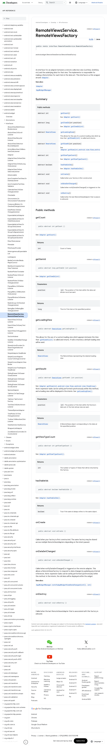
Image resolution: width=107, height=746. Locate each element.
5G (45, 698)
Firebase (34, 721)
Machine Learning (47, 680)
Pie (70, 697)
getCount (64, 113)
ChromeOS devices (60, 686)
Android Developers (42, 22)
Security (34, 687)
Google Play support (98, 689)
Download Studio (85, 695)
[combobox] (55, 3)
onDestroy (65, 193)
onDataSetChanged (68, 184)
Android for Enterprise (35, 682)
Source (33, 690)
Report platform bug (98, 677)
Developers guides (85, 686)
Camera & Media (47, 690)
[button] (14, 25)
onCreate (64, 174)
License (41, 736)
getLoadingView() (84, 391)
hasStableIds (66, 165)
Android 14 (73, 679)
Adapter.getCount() (72, 117)
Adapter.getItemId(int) (74, 126)
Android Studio (97, 3)
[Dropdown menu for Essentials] (33, 2)
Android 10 (73, 693)
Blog (32, 697)
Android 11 (72, 690)
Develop (53, 22)
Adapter (45, 78)
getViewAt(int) (74, 138)
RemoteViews (51, 132)
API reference (9, 11)
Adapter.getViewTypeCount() (75, 159)
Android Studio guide (86, 681)
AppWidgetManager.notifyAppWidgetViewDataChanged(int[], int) (63, 585)
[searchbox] (14, 18)
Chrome (34, 718)
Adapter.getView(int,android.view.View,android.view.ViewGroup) (68, 386)
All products (35, 728)
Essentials (26, 3)
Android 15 (72, 676)
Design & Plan (43, 3)
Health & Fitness (47, 685)
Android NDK (86, 699)
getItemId (65, 123)
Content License (90, 624)
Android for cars (60, 691)
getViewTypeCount (68, 155)
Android (34, 678)
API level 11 (96, 29)
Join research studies (98, 694)
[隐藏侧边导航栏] (26, 742)
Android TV (60, 695)
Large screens (61, 678)
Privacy (46, 695)
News (33, 694)
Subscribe (80, 741)
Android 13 (72, 683)
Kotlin (91, 39)
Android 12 (72, 686)
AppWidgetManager (43, 90)
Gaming (47, 676)
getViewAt (65, 144)
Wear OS (59, 682)
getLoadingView (67, 132)
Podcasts (34, 700)
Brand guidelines (51, 736)
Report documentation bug (99, 683)
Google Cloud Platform (39, 725)
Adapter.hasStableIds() (73, 169)
